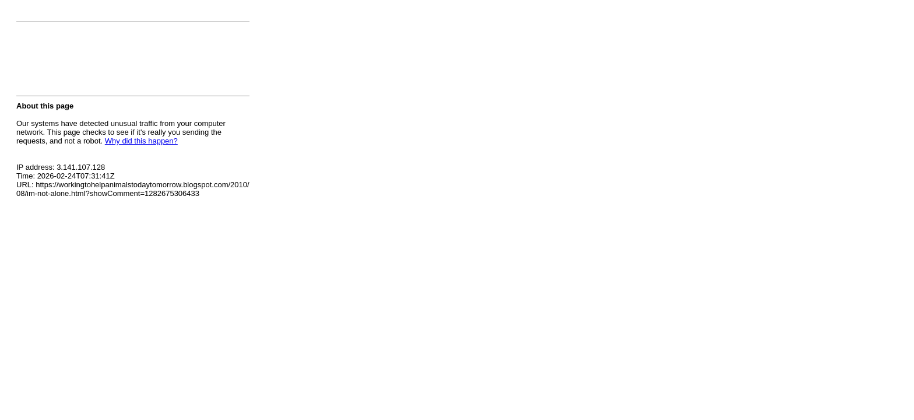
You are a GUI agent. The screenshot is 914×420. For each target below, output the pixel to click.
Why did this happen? (141, 140)
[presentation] (105, 62)
